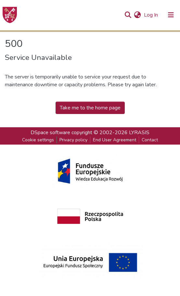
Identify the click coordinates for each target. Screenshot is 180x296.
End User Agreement (114, 140)
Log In (151, 15)
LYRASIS (139, 132)
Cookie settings (38, 140)
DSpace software (50, 132)
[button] (137, 15)
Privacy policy (73, 140)
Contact (150, 140)
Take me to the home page (90, 107)
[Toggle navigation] (171, 14)
